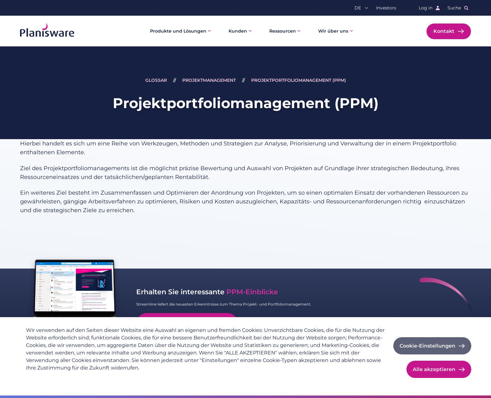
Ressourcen (282, 31)
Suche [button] (454, 8)
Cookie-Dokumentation (137, 377)
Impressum (92, 377)
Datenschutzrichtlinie (49, 377)
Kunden (238, 31)
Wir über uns (333, 31)
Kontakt (443, 31)
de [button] (357, 8)
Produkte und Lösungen (178, 31)
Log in (425, 8)
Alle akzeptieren (434, 369)
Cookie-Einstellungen (427, 346)
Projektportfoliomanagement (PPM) (298, 80)
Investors (386, 8)
